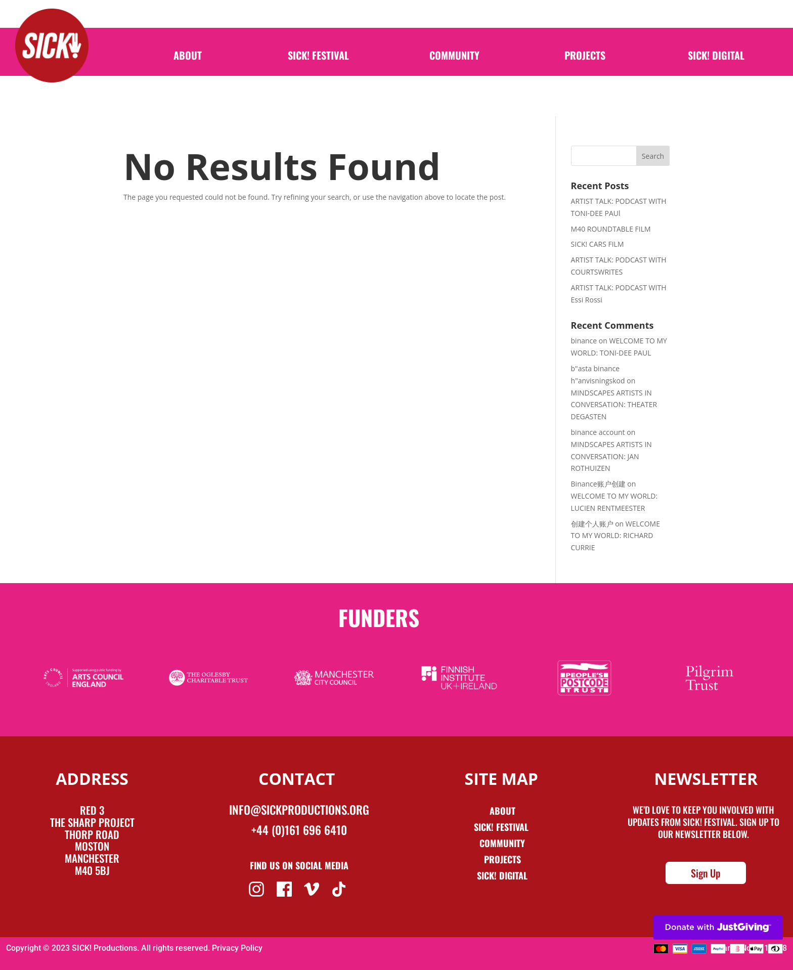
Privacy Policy (237, 948)
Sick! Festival (502, 826)
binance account (598, 432)
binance (584, 340)
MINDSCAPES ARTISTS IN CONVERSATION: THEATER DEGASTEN (614, 405)
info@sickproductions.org (299, 809)
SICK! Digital (716, 64)
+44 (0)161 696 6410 (299, 830)
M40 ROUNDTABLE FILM (611, 229)
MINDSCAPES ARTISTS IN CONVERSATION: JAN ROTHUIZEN (611, 456)
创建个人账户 (592, 523)
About (187, 64)
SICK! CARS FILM (597, 244)
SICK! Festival (318, 64)
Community (454, 64)
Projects (584, 64)
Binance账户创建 (598, 484)
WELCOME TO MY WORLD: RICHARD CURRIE (615, 536)
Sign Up (706, 872)
